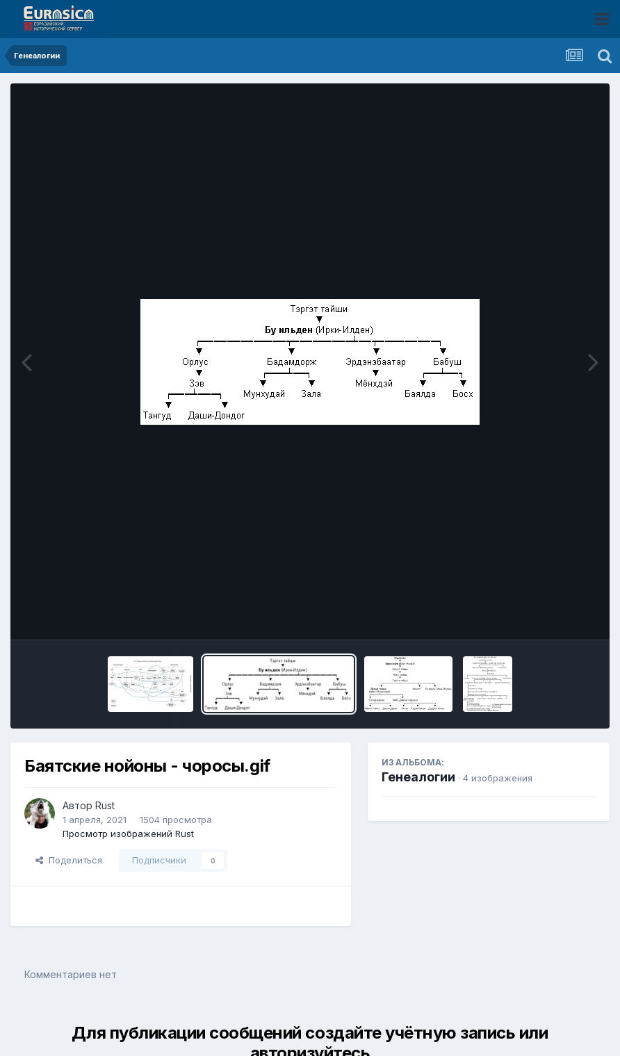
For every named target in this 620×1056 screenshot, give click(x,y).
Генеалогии (418, 777)
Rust (105, 805)
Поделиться (68, 860)
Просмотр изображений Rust (128, 833)
